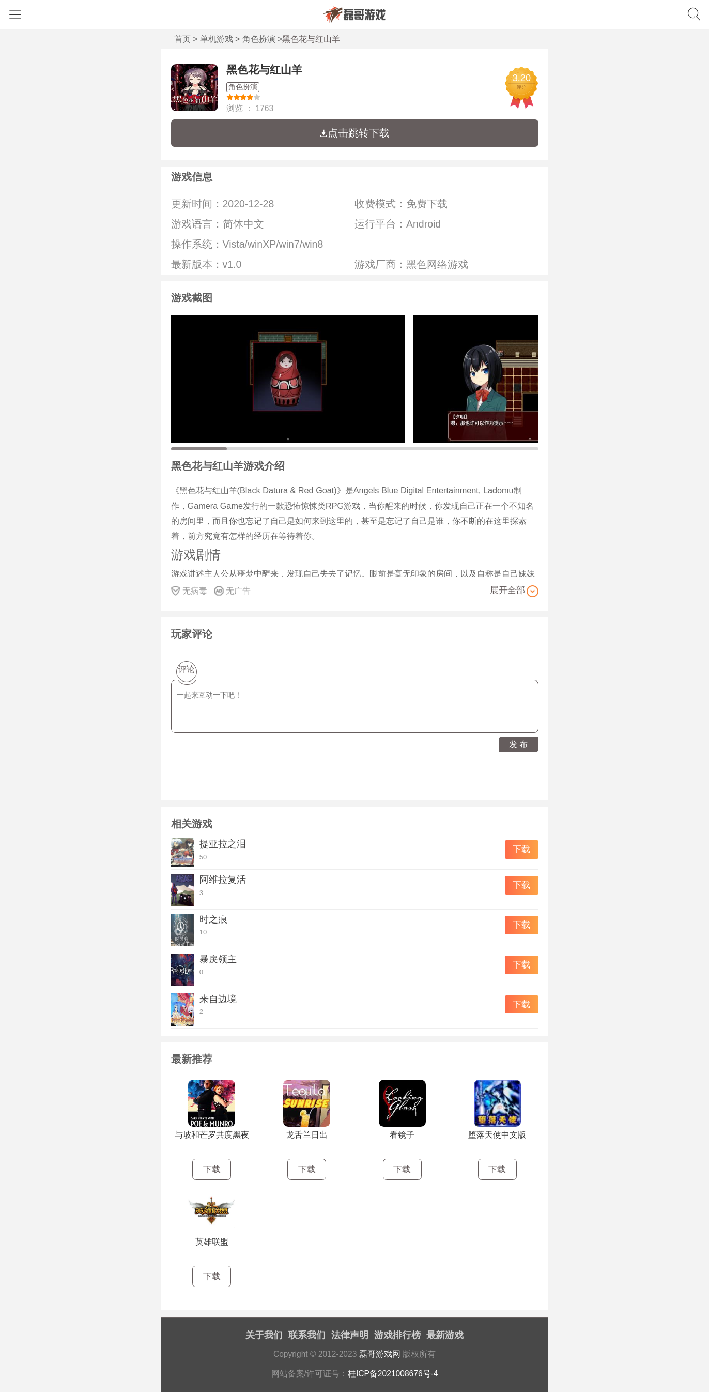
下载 (521, 849)
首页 (182, 39)
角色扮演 (258, 39)
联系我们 (307, 1335)
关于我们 (264, 1335)
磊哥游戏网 (379, 1354)
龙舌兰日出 (307, 1134)
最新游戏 (445, 1335)
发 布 (518, 744)
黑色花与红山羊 (264, 69)
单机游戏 (216, 39)
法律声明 (349, 1335)
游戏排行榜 (397, 1335)
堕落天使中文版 (497, 1134)
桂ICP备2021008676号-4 (393, 1373)
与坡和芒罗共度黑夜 (212, 1134)
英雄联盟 (211, 1241)
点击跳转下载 (354, 133)
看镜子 (402, 1134)
